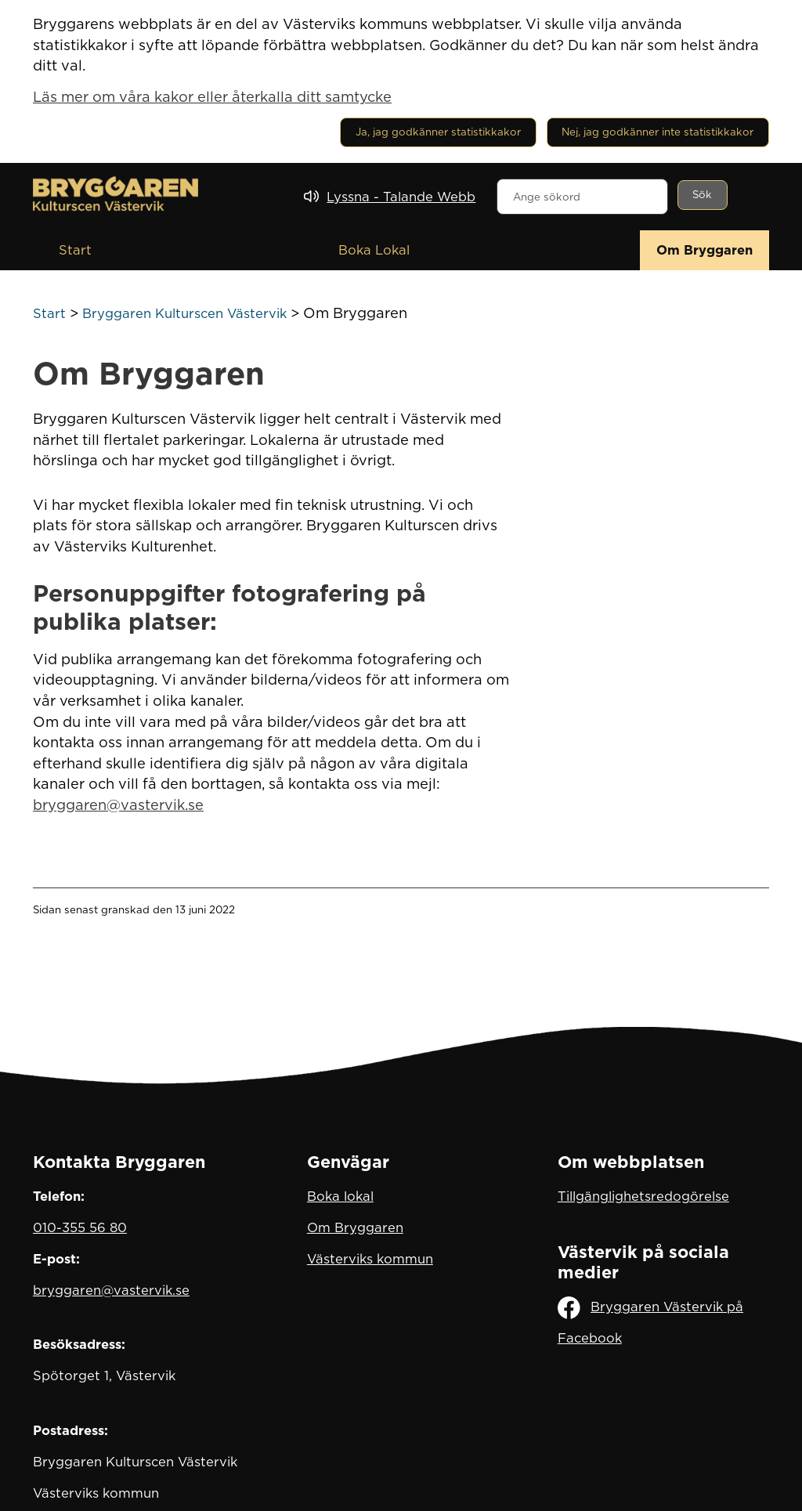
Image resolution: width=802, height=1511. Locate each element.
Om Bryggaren (704, 250)
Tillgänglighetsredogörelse (643, 1196)
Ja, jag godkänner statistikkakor (438, 131)
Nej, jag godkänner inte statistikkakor (657, 131)
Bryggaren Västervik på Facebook (650, 1321)
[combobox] (582, 197)
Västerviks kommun (370, 1259)
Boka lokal (340, 1196)
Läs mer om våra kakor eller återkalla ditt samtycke (212, 96)
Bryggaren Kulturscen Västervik (184, 313)
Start (75, 250)
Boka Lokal (374, 250)
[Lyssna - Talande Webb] (389, 197)
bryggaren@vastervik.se (118, 804)
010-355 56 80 (80, 1227)
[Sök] (702, 195)
